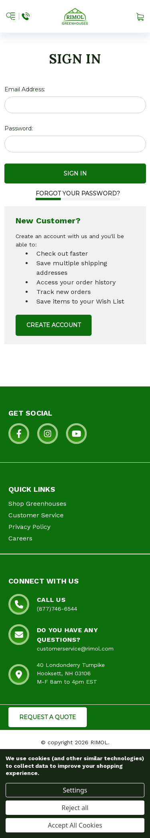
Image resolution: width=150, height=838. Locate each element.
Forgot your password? (78, 193)
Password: (18, 128)
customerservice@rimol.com (75, 648)
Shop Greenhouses (37, 503)
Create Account (53, 325)
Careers (20, 538)
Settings (75, 790)
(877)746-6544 (57, 608)
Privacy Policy (29, 526)
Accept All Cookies (75, 825)
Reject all (75, 807)
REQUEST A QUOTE (47, 717)
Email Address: (24, 89)
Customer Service (36, 515)
